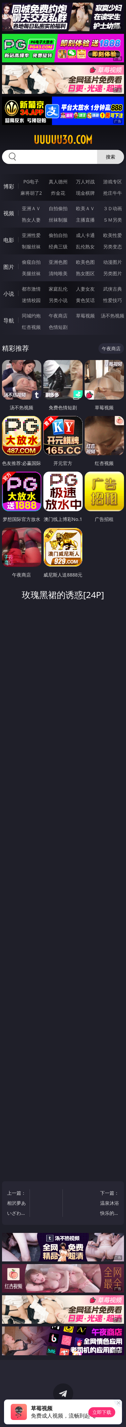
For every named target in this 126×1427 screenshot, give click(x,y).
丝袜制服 (58, 220)
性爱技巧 (112, 300)
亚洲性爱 (31, 235)
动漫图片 (112, 262)
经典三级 (58, 246)
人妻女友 (85, 289)
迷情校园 (31, 300)
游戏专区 (112, 181)
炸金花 (58, 193)
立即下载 (101, 1412)
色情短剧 (58, 327)
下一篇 (109, 1204)
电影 (8, 240)
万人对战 (85, 181)
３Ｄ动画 (112, 208)
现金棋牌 (85, 193)
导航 (8, 320)
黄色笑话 (85, 300)
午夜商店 (58, 315)
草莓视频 (85, 315)
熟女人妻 (31, 220)
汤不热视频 (112, 315)
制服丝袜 (31, 246)
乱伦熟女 (85, 246)
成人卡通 (85, 235)
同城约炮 (31, 315)
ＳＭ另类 (112, 220)
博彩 (8, 186)
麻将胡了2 (31, 193)
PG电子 (31, 181)
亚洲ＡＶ (31, 208)
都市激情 (31, 289)
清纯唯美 (58, 273)
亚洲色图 (58, 262)
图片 (8, 267)
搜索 (110, 157)
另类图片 (112, 273)
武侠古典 (112, 289)
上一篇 (17, 1204)
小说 (8, 293)
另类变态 (112, 246)
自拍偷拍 (58, 208)
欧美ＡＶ (85, 208)
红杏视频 (31, 327)
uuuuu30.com (63, 139)
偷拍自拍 (58, 235)
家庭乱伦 (58, 289)
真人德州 (58, 181)
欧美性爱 (112, 235)
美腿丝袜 (31, 273)
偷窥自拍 (31, 262)
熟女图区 (85, 273)
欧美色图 (85, 262)
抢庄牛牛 (112, 193)
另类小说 (58, 300)
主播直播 (85, 220)
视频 (8, 213)
